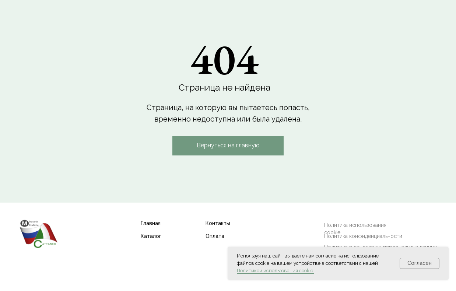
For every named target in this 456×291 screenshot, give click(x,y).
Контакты (218, 223)
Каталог (151, 236)
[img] (38, 233)
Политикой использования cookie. (275, 270)
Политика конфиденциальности (363, 236)
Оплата (215, 236)
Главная (151, 223)
